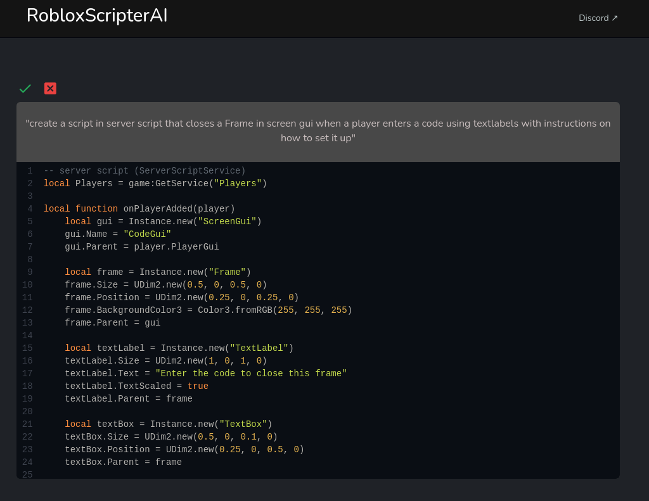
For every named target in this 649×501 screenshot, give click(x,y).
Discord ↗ (599, 18)
